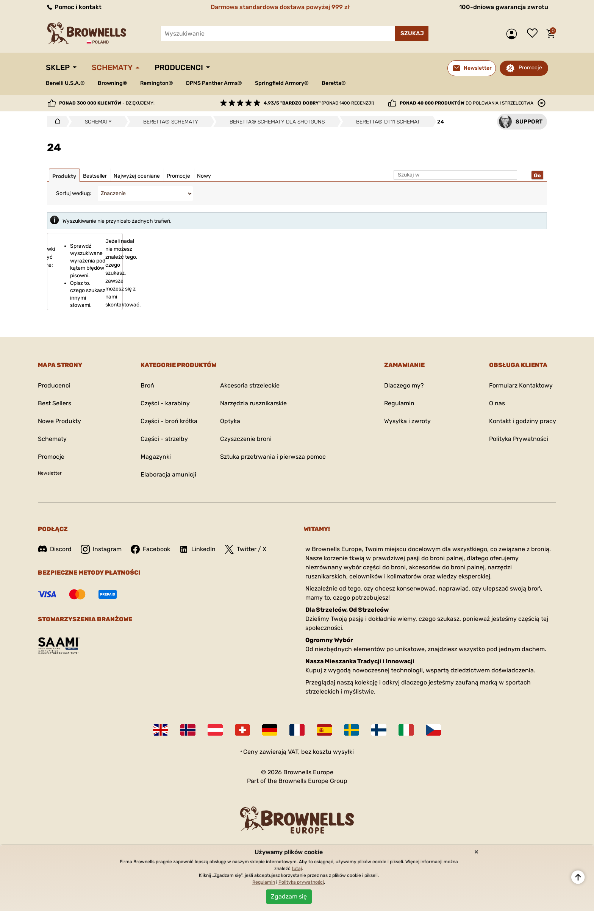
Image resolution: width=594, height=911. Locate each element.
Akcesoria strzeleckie (250, 385)
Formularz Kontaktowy (521, 385)
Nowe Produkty (59, 421)
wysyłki (343, 751)
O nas (497, 403)
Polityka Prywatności (518, 438)
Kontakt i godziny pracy (522, 421)
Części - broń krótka (169, 421)
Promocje (530, 67)
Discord (55, 549)
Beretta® (333, 83)
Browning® (112, 83)
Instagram (101, 549)
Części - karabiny (165, 403)
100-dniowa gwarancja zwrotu (503, 7)
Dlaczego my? (404, 385)
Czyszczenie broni (246, 438)
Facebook (150, 549)
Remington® (156, 83)
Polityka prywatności (301, 882)
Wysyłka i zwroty (407, 421)
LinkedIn (197, 549)
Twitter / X (245, 549)
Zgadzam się (289, 896)
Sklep (58, 67)
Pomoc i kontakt (74, 7)
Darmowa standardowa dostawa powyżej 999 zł (280, 7)
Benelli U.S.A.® (65, 83)
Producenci (179, 67)
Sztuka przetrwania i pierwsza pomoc (273, 456)
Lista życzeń (534, 34)
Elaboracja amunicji (168, 474)
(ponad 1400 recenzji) (319, 103)
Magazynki (156, 456)
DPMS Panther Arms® (214, 83)
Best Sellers (54, 403)
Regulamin (399, 403)
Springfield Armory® (281, 83)
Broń (147, 385)
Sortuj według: (73, 193)
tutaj (297, 868)
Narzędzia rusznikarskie (253, 403)
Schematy (112, 67)
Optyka (230, 421)
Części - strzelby (164, 438)
